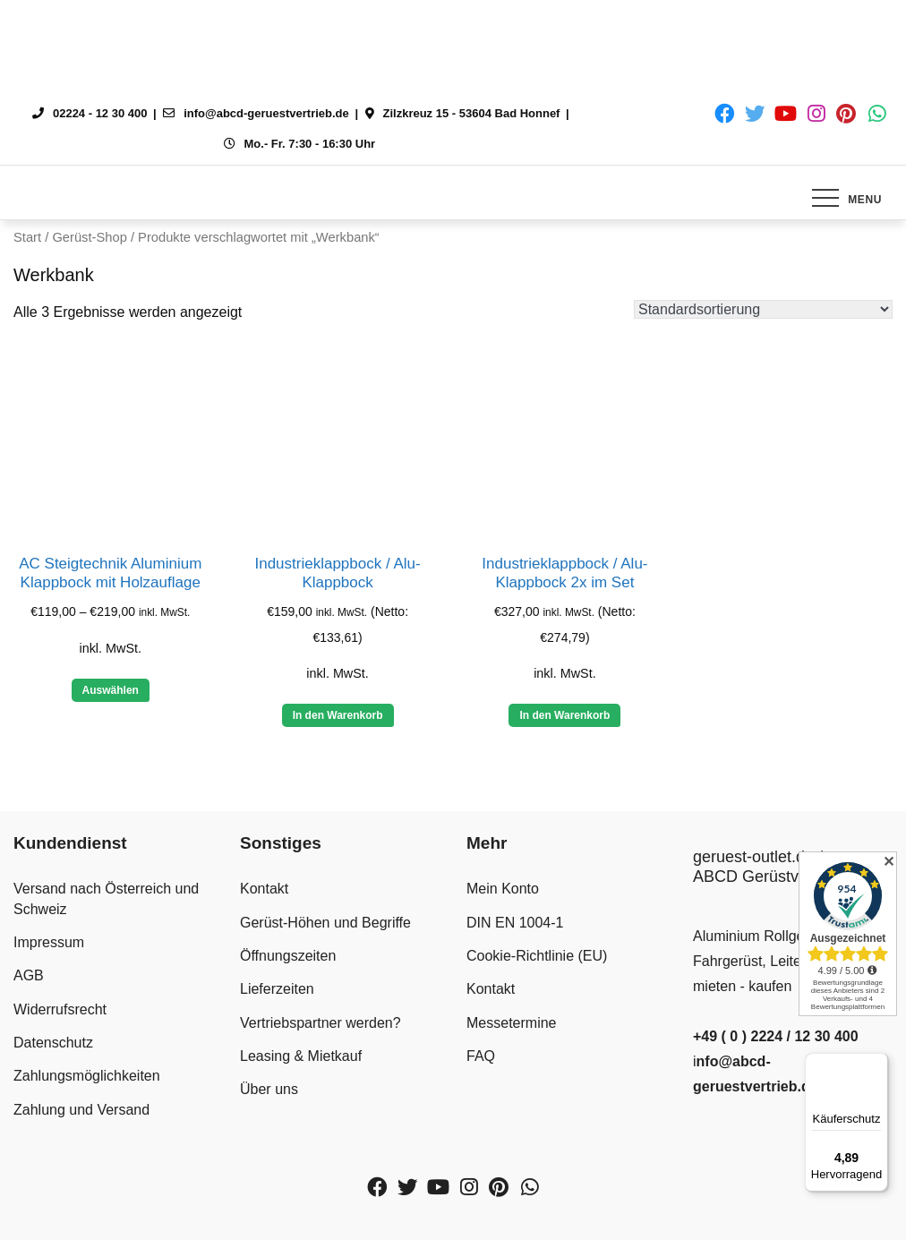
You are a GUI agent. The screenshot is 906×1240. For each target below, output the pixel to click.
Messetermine (511, 1022)
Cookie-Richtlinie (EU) (536, 955)
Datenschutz (53, 1042)
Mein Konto (502, 888)
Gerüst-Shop (89, 237)
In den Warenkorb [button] (338, 715)
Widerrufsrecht (60, 1009)
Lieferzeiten (277, 988)
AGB (28, 975)
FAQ (480, 1056)
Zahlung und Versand (81, 1109)
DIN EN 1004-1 (515, 922)
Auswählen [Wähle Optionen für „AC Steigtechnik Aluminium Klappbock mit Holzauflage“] (110, 690)
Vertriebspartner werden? (320, 1022)
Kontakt (264, 888)
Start (27, 237)
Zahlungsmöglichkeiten (86, 1075)
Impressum (48, 942)
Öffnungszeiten (288, 955)
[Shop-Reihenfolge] (763, 309)
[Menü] (877, 1063)
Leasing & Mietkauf (301, 1056)
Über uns (269, 1089)
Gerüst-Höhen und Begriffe (325, 922)
